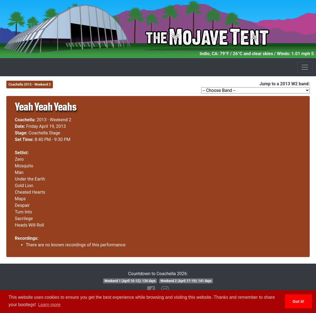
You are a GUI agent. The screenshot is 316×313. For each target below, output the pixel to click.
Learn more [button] (49, 304)
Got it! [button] (298, 301)
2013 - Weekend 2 (54, 119)
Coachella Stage (44, 133)
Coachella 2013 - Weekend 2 (29, 84)
